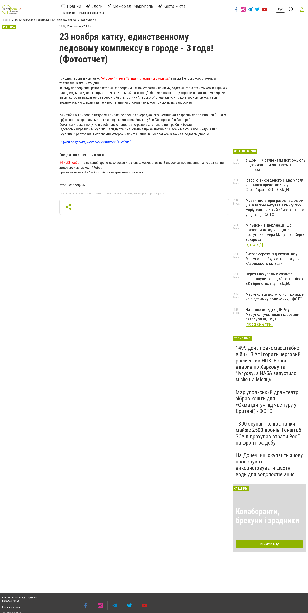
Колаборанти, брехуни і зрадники (267, 516)
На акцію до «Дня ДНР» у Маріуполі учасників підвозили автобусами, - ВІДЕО (272, 314)
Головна (6, 19)
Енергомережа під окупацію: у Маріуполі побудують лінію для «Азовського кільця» (273, 259)
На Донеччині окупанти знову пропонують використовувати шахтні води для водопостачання (269, 465)
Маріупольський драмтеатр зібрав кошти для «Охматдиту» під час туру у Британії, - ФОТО (267, 402)
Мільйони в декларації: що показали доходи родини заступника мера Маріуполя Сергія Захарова (275, 232)
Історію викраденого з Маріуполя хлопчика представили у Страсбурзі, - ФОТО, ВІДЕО (275, 185)
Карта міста (172, 6)
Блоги (94, 6)
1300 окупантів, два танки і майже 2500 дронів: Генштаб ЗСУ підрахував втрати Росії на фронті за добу (268, 433)
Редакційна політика (91, 12)
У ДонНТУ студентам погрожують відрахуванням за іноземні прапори (275, 165)
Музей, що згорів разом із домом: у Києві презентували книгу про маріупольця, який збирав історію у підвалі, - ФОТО (275, 207)
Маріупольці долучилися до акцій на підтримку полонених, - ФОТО (275, 296)
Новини (71, 6)
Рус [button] (279, 9)
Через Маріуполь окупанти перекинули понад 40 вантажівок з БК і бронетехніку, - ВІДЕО (276, 279)
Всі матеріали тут (269, 544)
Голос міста (68, 12)
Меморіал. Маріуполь (130, 6)
